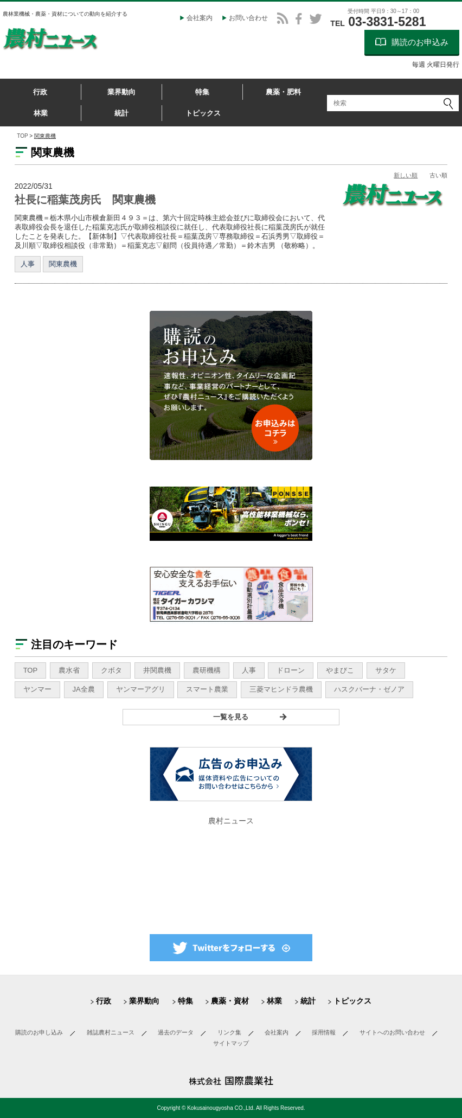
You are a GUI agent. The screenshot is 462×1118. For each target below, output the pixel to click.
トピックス (203, 113)
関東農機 (63, 264)
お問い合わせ (248, 18)
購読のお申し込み (39, 1032)
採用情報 (324, 1032)
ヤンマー (37, 689)
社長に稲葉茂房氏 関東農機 (85, 200)
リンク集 (229, 1032)
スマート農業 (207, 689)
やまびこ (340, 670)
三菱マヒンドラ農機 (281, 689)
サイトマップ (231, 1043)
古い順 (438, 175)
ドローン (291, 670)
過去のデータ (176, 1032)
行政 (40, 92)
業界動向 (121, 92)
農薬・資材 (230, 1000)
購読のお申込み (420, 42)
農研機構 (207, 670)
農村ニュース (231, 820)
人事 (28, 264)
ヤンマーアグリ (140, 689)
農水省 (69, 670)
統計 (121, 113)
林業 (41, 113)
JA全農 (84, 689)
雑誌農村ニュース (110, 1032)
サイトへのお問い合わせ (392, 1032)
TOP (22, 136)
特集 (202, 92)
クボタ (111, 670)
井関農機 (157, 670)
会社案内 (200, 18)
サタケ (385, 670)
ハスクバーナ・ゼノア (369, 689)
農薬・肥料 (283, 92)
